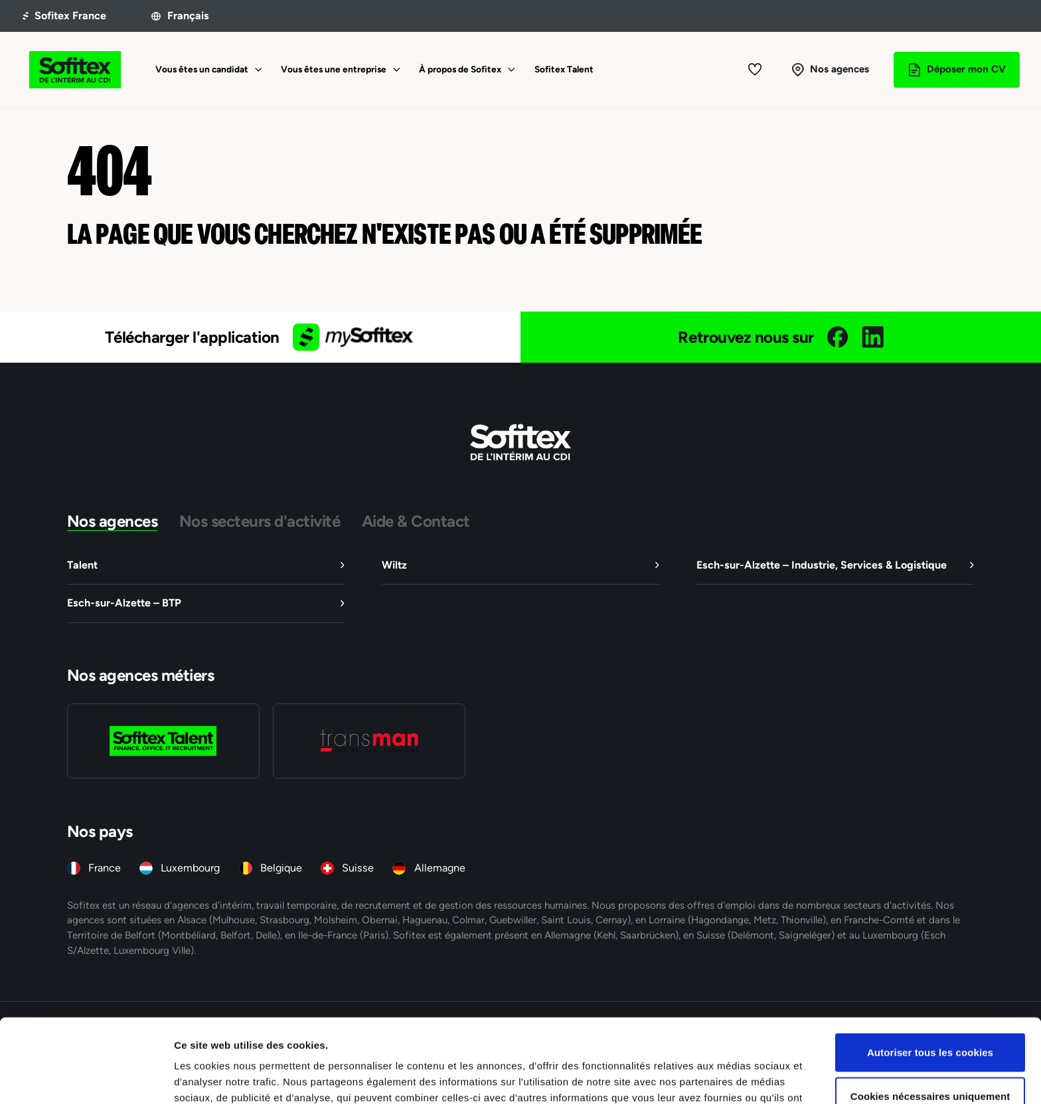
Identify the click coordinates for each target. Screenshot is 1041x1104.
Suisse (358, 868)
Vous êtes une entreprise (333, 69)
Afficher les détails (731, 1077)
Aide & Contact (416, 520)
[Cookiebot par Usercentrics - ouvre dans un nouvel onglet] (86, 1078)
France (104, 868)
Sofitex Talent (564, 69)
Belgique (281, 868)
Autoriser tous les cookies (930, 973)
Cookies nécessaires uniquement (930, 1017)
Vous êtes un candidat (201, 69)
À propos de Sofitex (460, 69)
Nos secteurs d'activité (260, 520)
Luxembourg (190, 868)
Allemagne (439, 868)
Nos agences (112, 520)
